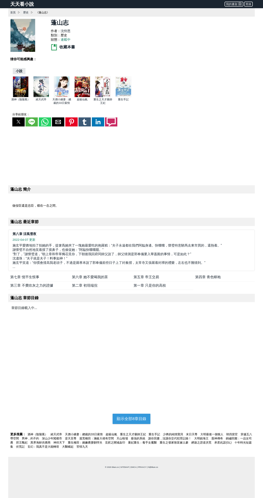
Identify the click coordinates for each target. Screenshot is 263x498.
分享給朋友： (21, 114)
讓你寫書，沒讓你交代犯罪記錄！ (170, 438)
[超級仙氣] (82, 96)
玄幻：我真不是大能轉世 (44, 446)
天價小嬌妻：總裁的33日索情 (84, 434)
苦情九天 (82, 446)
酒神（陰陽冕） (20, 99)
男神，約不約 (31, 438)
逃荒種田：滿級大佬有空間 (97, 438)
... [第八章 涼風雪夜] (131, 256)
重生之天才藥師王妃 (133, 434)
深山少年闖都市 (52, 438)
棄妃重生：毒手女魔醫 (143, 442)
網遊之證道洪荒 (201, 442)
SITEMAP (124, 467)
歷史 (26, 12)
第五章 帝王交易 (146, 277)
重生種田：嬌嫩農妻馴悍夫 (85, 442)
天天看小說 (22, 4)
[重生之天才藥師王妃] (103, 96)
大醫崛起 (68, 446)
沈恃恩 (65, 31)
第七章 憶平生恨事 (24, 277)
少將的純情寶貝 (173, 434)
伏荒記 (20, 446)
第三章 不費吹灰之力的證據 (31, 285)
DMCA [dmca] (133, 467)
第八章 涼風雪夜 (24, 234)
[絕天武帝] (41, 96)
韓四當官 (232, 434)
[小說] (19, 71)
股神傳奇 (217, 438)
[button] (18, 121)
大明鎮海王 (201, 438)
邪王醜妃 (22, 442)
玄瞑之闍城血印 (115, 442)
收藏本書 (63, 47)
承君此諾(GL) (223, 442)
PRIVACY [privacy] (142, 467)
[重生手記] (123, 96)
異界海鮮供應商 (40, 442)
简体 (248, 4)
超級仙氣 (82, 99)
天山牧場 (123, 438)
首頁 (13, 12)
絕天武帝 (41, 99)
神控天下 (59, 442)
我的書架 (234, 4)
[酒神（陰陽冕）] (21, 96)
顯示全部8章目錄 (131, 419)
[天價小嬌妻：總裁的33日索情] (62, 96)
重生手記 (123, 99)
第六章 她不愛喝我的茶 (90, 277)
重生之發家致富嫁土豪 (174, 442)
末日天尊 (192, 434)
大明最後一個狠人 (212, 434)
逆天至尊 (71, 438)
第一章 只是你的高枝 (150, 285)
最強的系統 (138, 438)
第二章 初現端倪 (84, 285)
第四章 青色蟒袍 (208, 277)
